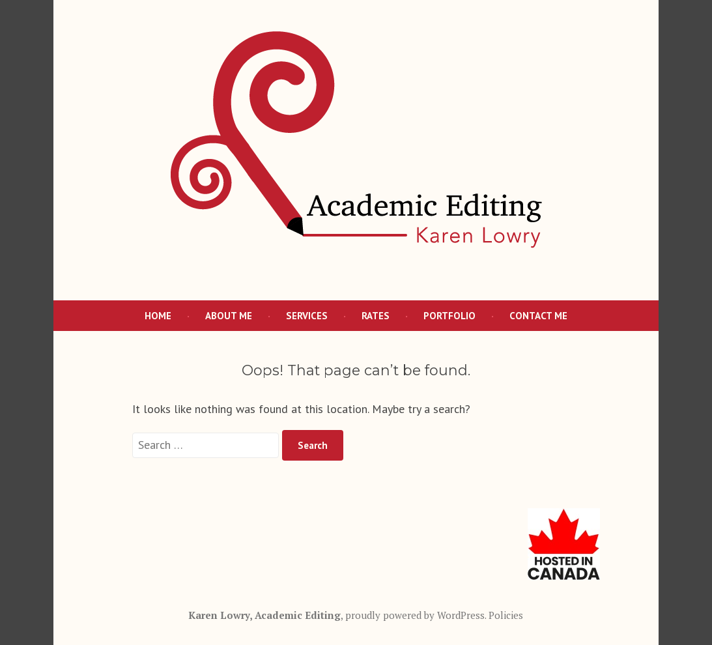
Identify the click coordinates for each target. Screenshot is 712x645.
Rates (376, 315)
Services (307, 315)
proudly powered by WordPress (415, 615)
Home (158, 315)
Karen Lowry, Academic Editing (264, 615)
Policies (506, 615)
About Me (228, 315)
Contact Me (538, 315)
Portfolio (449, 315)
